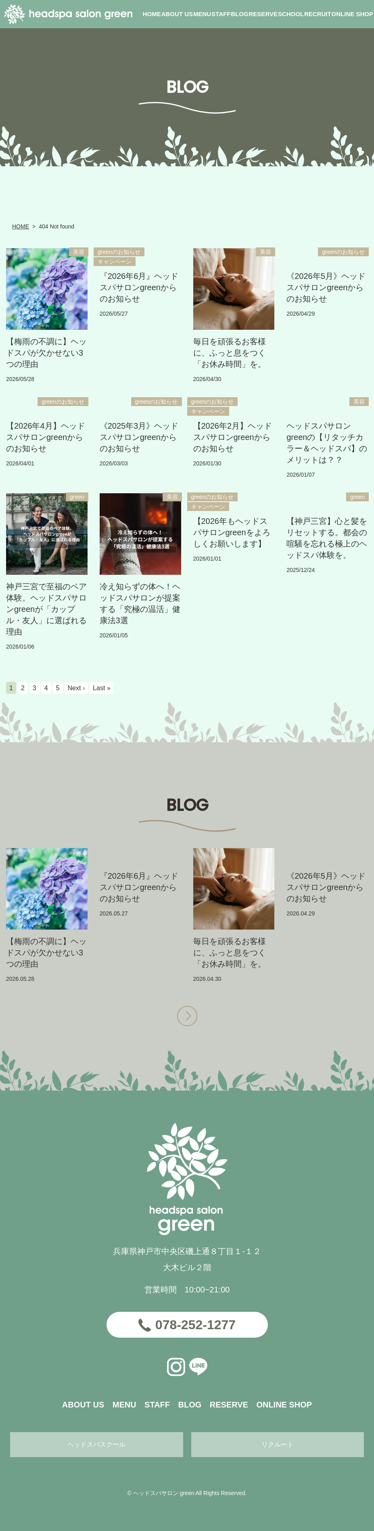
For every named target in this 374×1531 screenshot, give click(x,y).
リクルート (277, 1444)
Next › (76, 688)
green (77, 497)
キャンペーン (115, 261)
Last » (102, 688)
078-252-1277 (195, 1324)
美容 (78, 252)
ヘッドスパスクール (96, 1444)
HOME (20, 226)
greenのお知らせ (119, 252)
